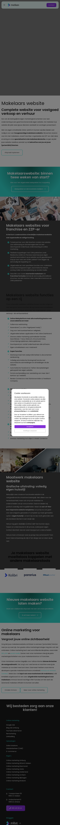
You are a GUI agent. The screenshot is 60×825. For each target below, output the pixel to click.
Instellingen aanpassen (30, 430)
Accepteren (30, 426)
